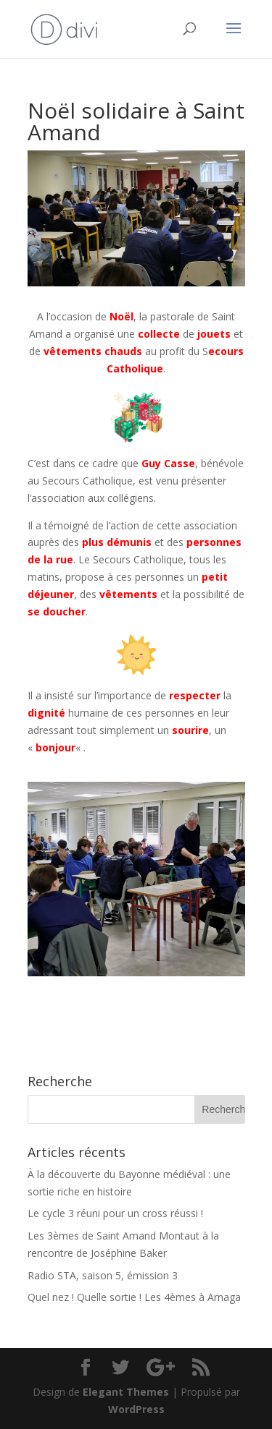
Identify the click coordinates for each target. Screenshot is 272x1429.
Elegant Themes (126, 1392)
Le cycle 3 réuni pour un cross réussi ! (115, 1213)
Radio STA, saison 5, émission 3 (103, 1275)
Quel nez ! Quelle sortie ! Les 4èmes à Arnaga (134, 1297)
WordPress (136, 1409)
